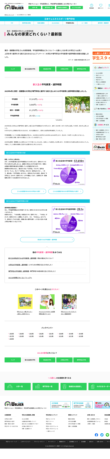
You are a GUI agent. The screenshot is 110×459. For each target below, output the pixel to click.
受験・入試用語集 (100, 120)
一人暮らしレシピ (100, 84)
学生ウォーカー (14, 403)
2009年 (12, 339)
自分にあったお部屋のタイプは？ (30, 424)
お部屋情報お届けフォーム (102, 132)
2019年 (71, 333)
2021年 (51, 333)
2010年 (81, 336)
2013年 (51, 336)
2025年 (12, 333)
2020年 (61, 333)
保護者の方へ (62, 441)
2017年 (12, 336)
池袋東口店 (107, 424)
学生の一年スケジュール (52, 429)
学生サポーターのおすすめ (11, 426)
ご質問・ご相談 (91, 424)
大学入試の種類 (100, 116)
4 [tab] (107, 67)
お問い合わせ (100, 441)
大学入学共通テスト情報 (102, 118)
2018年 (81, 333)
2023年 (31, 333)
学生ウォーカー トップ (9, 14)
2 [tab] (102, 67)
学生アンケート (100, 75)
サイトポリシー (52, 441)
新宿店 (106, 421)
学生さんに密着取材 (101, 82)
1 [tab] (99, 67)
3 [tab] (105, 67)
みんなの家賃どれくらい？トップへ (20, 278)
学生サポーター (100, 79)
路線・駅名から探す (101, 139)
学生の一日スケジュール (52, 426)
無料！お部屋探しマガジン (102, 130)
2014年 (41, 336)
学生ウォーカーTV (50, 419)
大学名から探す (100, 134)
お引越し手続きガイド (101, 102)
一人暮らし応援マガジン (102, 96)
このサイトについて (25, 441)
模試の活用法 (99, 114)
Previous (89, 55)
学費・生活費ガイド (101, 104)
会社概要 (83, 441)
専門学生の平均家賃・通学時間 (18, 271)
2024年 (21, 333)
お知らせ (91, 441)
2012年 (61, 336)
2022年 (41, 333)
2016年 (21, 336)
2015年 (31, 336)
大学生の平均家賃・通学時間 (17, 265)
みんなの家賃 (99, 73)
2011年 (71, 336)
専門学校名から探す (101, 136)
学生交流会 (98, 77)
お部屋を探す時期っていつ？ (29, 421)
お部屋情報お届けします (102, 93)
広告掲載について (73, 441)
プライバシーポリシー (39, 441)
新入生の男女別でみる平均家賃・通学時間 (22, 258)
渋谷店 (106, 419)
